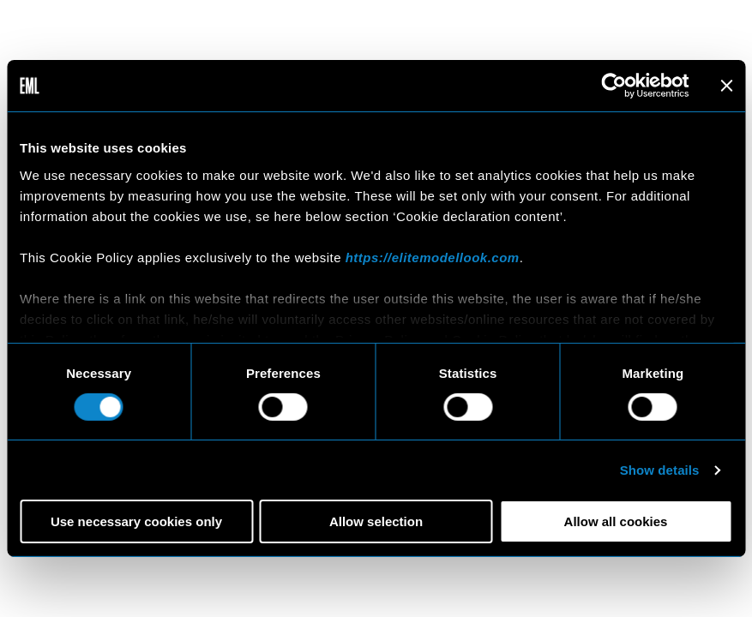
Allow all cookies (616, 521)
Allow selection (376, 521)
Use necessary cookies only (136, 521)
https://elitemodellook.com (433, 256)
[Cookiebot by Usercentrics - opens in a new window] (613, 86)
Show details (660, 470)
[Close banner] (726, 86)
